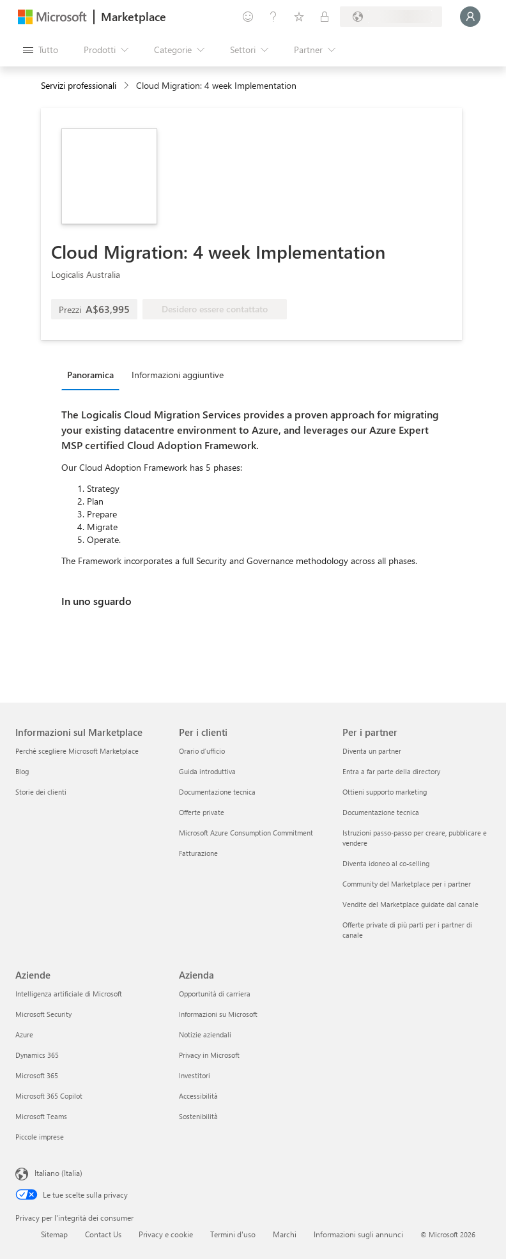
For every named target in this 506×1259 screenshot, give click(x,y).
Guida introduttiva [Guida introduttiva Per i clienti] (207, 771)
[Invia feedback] (248, 16)
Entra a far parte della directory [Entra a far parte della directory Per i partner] (391, 771)
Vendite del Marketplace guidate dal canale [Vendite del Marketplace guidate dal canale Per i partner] (410, 904)
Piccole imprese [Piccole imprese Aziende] (39, 1136)
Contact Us (103, 1234)
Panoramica (90, 375)
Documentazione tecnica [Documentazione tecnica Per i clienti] (217, 792)
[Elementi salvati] (299, 16)
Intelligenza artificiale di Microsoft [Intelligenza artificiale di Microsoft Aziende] (68, 993)
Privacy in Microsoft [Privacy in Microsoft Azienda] (209, 1055)
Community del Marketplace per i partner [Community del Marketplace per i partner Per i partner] (406, 884)
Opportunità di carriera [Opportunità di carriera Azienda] (214, 993)
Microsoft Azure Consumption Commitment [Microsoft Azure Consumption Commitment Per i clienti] (246, 832)
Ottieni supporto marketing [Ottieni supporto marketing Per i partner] (384, 792)
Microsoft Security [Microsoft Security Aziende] (43, 1014)
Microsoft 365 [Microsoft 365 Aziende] (36, 1075)
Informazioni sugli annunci (358, 1234)
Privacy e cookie (166, 1234)
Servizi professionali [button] (78, 85)
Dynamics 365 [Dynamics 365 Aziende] (37, 1055)
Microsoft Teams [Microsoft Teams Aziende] (41, 1116)
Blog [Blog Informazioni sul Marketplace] (22, 771)
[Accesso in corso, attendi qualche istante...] (470, 16)
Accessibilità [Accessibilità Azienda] (198, 1096)
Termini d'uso (233, 1234)
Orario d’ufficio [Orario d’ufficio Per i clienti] (202, 751)
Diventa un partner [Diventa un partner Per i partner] (371, 751)
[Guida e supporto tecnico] (273, 16)
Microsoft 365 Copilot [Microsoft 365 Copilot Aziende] (48, 1096)
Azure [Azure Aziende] (24, 1034)
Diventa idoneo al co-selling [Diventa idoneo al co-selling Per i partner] (385, 863)
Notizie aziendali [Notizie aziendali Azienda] (205, 1034)
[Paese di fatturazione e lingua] (391, 16)
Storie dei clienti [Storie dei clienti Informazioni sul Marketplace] (40, 792)
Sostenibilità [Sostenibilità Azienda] (198, 1116)
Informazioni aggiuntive (178, 375)
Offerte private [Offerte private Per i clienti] (201, 812)
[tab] (93, 374)
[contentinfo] (127, 86)
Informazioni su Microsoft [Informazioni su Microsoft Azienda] (218, 1014)
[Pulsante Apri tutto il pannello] (40, 49)
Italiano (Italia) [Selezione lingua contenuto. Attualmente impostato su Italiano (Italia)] (58, 1173)
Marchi (284, 1234)
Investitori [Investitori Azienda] (194, 1075)
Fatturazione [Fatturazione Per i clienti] (198, 853)
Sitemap (54, 1234)
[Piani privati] (324, 16)
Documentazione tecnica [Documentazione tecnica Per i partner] (380, 812)
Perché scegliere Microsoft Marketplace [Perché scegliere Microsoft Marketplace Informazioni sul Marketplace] (77, 751)
